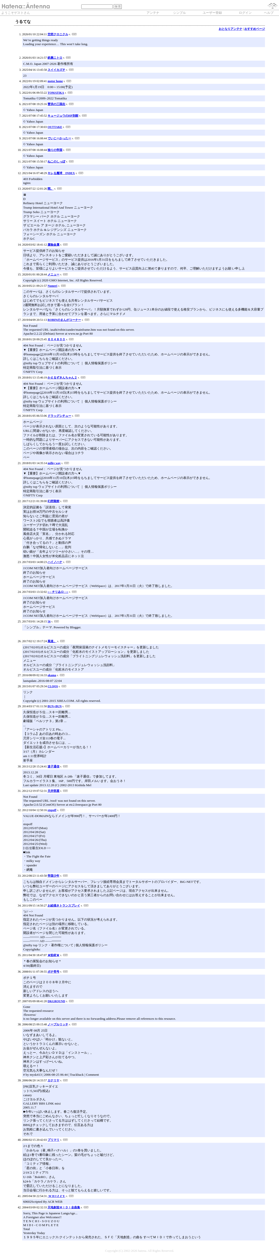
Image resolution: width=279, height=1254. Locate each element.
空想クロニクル (58, 34)
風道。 (52, 641)
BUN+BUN (55, 706)
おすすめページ (254, 29)
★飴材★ (53, 955)
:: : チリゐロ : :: (58, 592)
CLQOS (53, 686)
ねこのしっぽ (56, 161)
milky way (54, 463)
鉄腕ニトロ (55, 57)
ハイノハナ (55, 562)
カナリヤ (53, 1080)
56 (49, 621)
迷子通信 (53, 766)
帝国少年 (53, 875)
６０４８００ (56, 339)
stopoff (52, 810)
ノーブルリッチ (58, 1024)
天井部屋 (53, 791)
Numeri (52, 286)
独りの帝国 (55, 150)
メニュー (53, 274)
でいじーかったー (59, 138)
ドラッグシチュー (59, 416)
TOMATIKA (56, 92)
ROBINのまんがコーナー (64, 320)
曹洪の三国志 (56, 104)
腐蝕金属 (53, 244)
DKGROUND (56, 1001)
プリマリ (53, 1140)
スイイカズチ (56, 70)
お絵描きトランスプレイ (64, 905)
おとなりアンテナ (230, 29)
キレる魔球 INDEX (61, 173)
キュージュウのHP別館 (63, 115)
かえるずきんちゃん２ (62, 377)
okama (52, 675)
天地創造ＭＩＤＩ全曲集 (64, 1207)
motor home (55, 81)
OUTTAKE (55, 127)
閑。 (50, 188)
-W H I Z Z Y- (56, 1196)
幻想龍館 (53, 501)
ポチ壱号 (53, 971)
